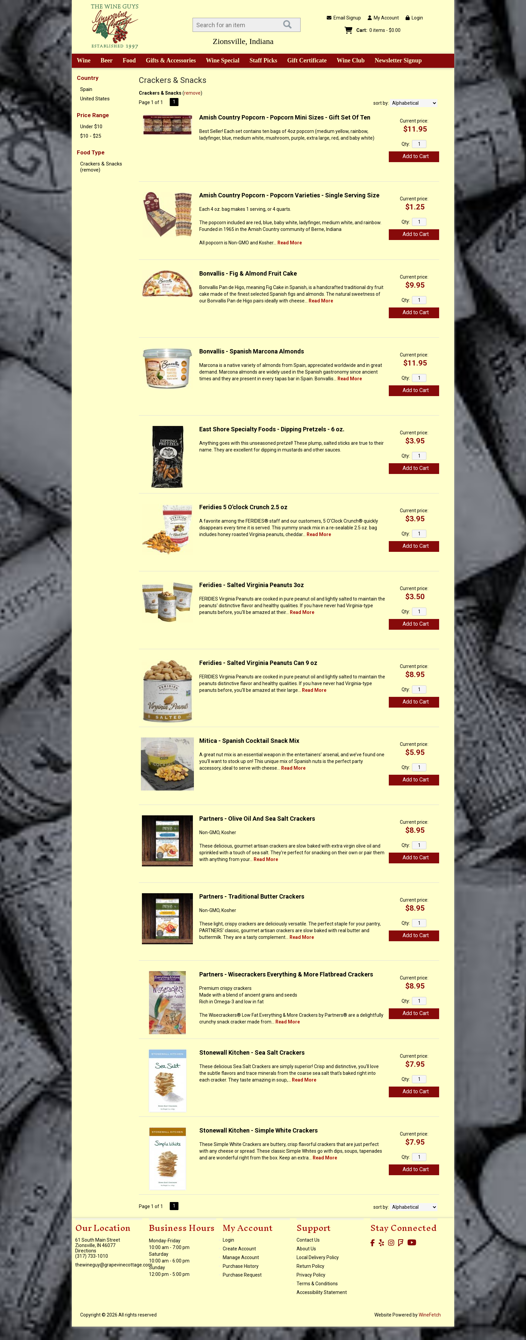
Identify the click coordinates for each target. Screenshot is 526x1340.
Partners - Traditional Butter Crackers (251, 896)
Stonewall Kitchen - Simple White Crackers (258, 1130)
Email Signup (344, 17)
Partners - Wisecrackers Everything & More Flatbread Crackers (286, 974)
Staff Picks (263, 60)
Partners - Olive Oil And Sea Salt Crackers (257, 818)
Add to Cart (416, 156)
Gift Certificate (306, 60)
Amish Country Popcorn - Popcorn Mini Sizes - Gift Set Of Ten (284, 117)
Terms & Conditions (317, 1283)
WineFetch (430, 1315)
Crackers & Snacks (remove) (101, 167)
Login (414, 17)
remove (192, 93)
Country (88, 78)
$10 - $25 (90, 136)
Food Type (91, 152)
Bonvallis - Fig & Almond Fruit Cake (248, 273)
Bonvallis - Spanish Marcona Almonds (251, 351)
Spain (86, 89)
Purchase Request (242, 1275)
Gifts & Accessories (168, 61)
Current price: (414, 121)
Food (127, 61)
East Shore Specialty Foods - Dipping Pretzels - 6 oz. (272, 429)
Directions (85, 1250)
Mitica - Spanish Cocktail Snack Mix (249, 740)
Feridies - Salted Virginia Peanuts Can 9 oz (258, 662)
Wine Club (348, 61)
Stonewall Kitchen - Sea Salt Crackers (252, 1052)
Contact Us (308, 1240)
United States (95, 99)
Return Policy (310, 1266)
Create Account (239, 1248)
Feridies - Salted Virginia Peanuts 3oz (251, 584)
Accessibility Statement (322, 1292)
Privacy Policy (311, 1275)
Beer (104, 61)
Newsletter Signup (398, 60)
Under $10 (91, 127)
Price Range (93, 115)
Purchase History (241, 1266)
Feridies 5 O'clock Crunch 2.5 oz (243, 507)
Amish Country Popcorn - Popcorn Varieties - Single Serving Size (289, 195)
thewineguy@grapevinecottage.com (113, 1264)
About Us (306, 1248)
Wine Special (223, 60)
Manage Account (241, 1257)
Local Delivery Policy (318, 1257)
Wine (81, 61)
